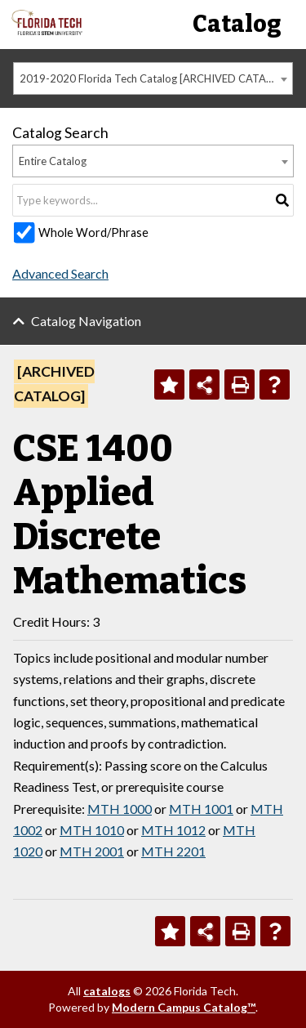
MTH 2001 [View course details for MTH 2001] (92, 851)
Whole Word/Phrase (93, 232)
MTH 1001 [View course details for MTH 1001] (201, 808)
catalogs (107, 991)
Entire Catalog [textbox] (52, 161)
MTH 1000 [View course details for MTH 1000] (119, 808)
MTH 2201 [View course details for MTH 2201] (173, 851)
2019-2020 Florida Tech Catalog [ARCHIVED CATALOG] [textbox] (155, 78)
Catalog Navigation (86, 321)
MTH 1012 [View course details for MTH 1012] (173, 830)
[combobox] (153, 78)
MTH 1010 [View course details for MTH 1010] (92, 830)
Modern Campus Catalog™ (183, 1007)
